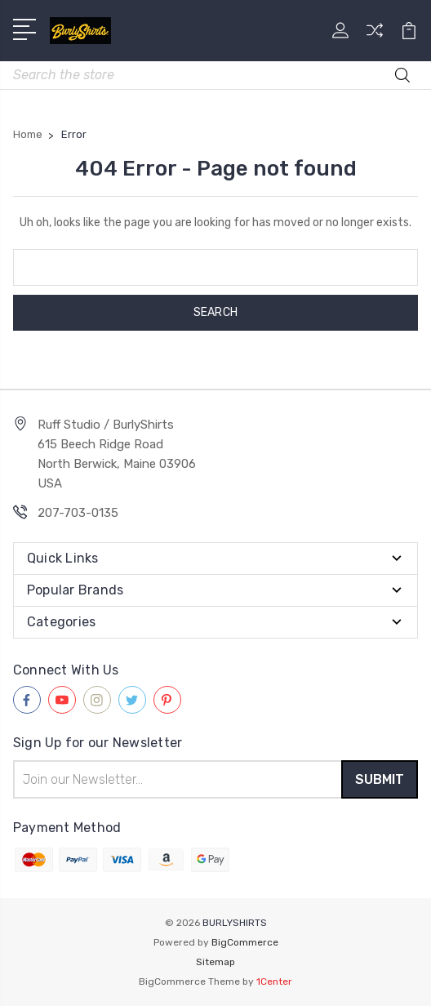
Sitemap (215, 962)
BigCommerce (244, 942)
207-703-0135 (78, 512)
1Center (274, 981)
